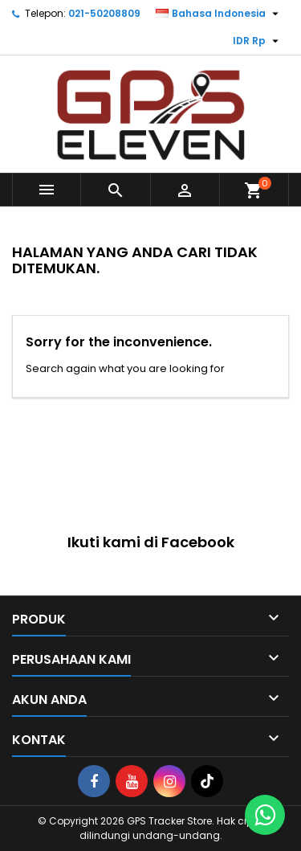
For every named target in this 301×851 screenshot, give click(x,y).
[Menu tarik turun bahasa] (219, 13)
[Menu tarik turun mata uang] (258, 41)
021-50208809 (104, 13)
